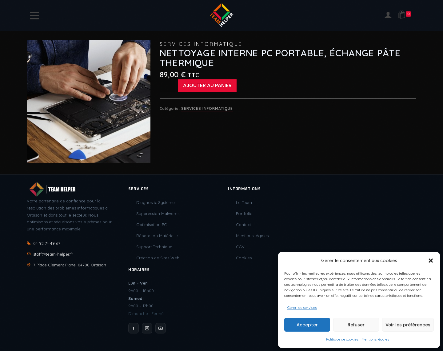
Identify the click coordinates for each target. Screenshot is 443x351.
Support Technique (154, 246)
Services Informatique (207, 108)
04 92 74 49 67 (43, 243)
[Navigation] (34, 15)
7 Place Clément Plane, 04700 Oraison (66, 264)
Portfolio (244, 213)
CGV (240, 246)
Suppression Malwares (157, 213)
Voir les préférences (407, 325)
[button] (431, 260)
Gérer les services (302, 307)
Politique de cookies (342, 339)
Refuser (356, 325)
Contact (243, 224)
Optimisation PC (151, 224)
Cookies (244, 257)
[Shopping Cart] (405, 15)
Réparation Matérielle (157, 235)
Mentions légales (375, 339)
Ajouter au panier (207, 85)
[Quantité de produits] (167, 85)
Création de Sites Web (157, 257)
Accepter (307, 325)
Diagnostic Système (155, 202)
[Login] (388, 15)
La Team (244, 202)
